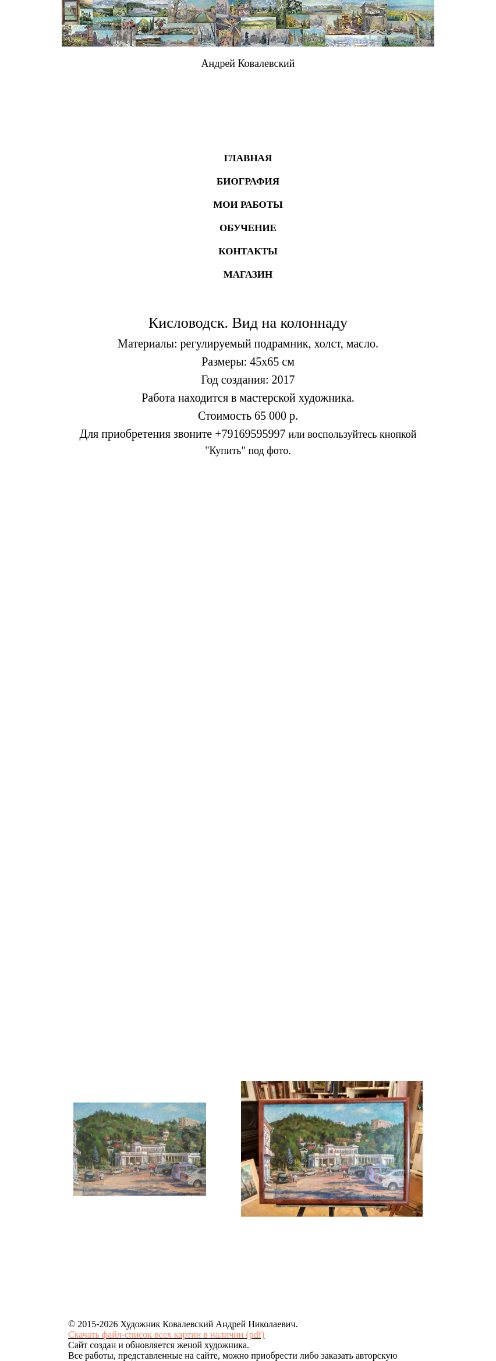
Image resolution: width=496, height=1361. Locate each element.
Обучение (248, 227)
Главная (248, 158)
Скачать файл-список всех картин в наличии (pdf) (166, 1334)
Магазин (248, 274)
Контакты (247, 251)
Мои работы (248, 204)
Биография (248, 181)
